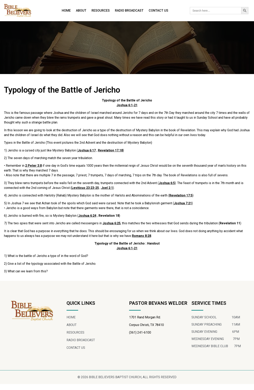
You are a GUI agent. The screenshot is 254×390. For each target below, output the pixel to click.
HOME (66, 10)
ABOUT (81, 10)
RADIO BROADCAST (129, 10)
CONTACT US (158, 10)
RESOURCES (101, 10)
